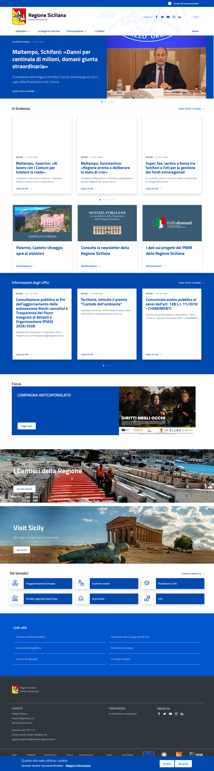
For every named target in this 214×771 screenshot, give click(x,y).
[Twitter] (156, 16)
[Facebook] (150, 16)
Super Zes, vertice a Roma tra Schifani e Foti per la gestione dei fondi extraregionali (171, 168)
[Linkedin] (173, 16)
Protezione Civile (167, 590)
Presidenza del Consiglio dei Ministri (130, 643)
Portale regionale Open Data (41, 605)
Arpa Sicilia (98, 605)
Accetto (167, 763)
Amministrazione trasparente (123, 720)
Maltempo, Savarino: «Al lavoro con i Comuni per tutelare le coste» (37, 168)
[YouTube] (161, 16)
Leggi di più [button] (26, 432)
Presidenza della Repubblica (30, 643)
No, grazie (183, 763)
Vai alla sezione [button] (24, 495)
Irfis (160, 605)
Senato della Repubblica (28, 654)
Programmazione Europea (40, 590)
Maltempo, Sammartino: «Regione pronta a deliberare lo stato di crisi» (105, 168)
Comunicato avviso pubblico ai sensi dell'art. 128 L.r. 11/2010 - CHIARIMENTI (171, 305)
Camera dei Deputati (27, 665)
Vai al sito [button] (22, 556)
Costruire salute (101, 590)
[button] (198, 16)
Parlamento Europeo (122, 654)
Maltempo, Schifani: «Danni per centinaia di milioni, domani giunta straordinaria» (55, 59)
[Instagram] (167, 16)
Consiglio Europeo (120, 665)
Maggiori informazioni (78, 766)
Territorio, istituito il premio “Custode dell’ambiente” (104, 302)
